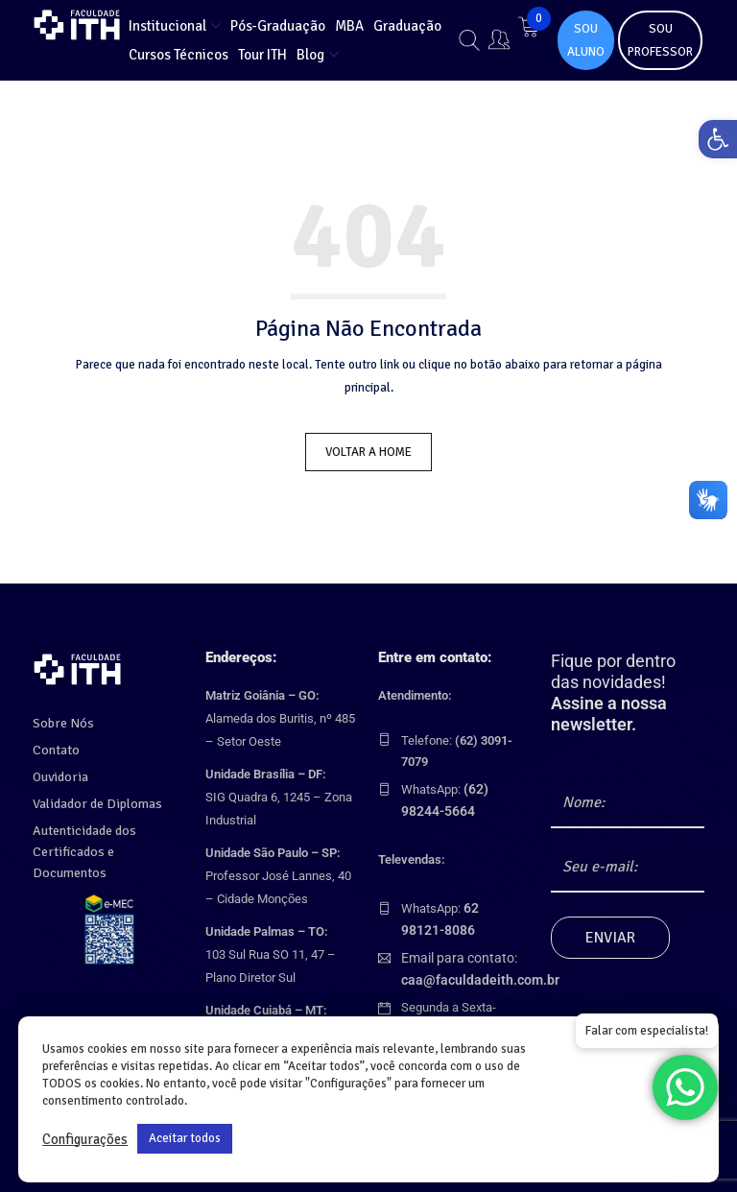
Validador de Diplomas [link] (92, 796)
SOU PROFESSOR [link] (660, 40)
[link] (712, 145)
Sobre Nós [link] (60, 716)
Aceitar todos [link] (185, 1138)
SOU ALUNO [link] (586, 40)
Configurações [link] (85, 1139)
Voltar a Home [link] (368, 452)
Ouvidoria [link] (58, 769)
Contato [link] (55, 743)
